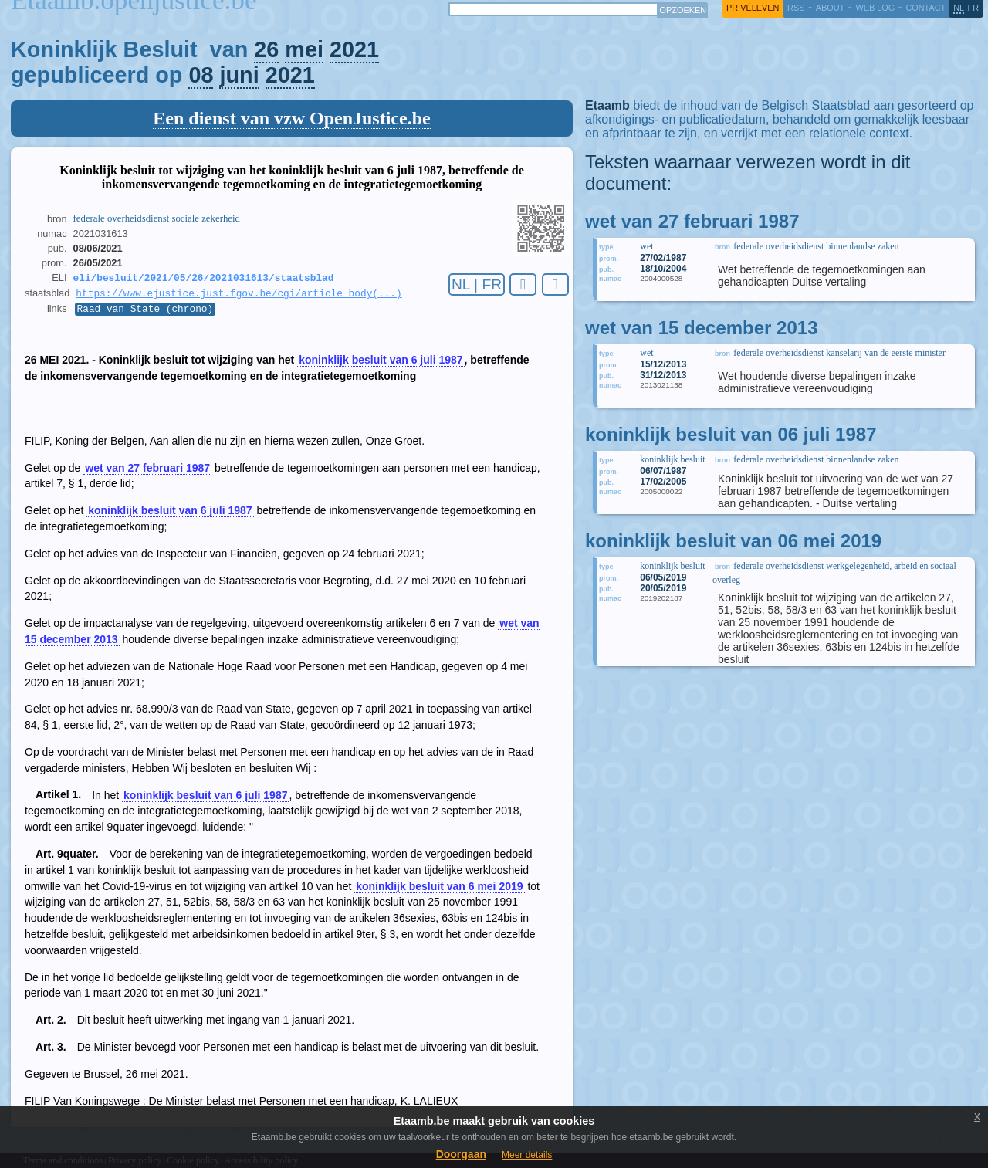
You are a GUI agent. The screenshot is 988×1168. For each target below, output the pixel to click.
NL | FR (477, 284)
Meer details (527, 1154)
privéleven (752, 7)
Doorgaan (461, 1154)
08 (200, 75)
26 (266, 49)
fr (974, 7)
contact (925, 7)
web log (875, 7)
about (830, 7)
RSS (795, 7)
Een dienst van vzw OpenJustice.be (291, 118)
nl (958, 7)
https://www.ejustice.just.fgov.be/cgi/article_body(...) (238, 296)
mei (304, 49)
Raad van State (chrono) (145, 313)
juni (239, 75)
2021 (354, 49)
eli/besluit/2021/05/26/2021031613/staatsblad (203, 279)
